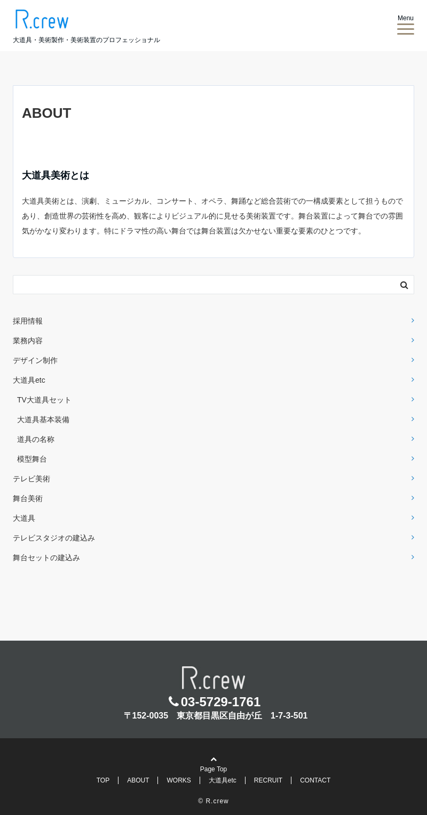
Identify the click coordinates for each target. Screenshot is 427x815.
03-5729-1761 (220, 702)
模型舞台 (32, 459)
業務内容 (28, 340)
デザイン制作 (35, 360)
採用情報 (28, 321)
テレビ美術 (31, 478)
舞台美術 (28, 498)
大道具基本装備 (43, 419)
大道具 (24, 518)
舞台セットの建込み (46, 557)
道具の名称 (35, 439)
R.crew (216, 801)
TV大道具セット (44, 400)
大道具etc (29, 380)
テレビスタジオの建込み (54, 538)
